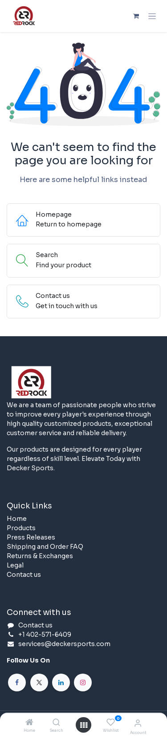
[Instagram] (83, 682)
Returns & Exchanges (40, 556)
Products (21, 528)
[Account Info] (138, 723)
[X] (39, 682)
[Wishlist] (110, 722)
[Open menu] (83, 725)
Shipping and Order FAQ (45, 547)
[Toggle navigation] (152, 16)
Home (17, 519)
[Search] (56, 723)
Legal (15, 565)
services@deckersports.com (64, 644)
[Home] (29, 723)
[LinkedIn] (61, 682)
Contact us (24, 575)
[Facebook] (17, 682)
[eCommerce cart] (136, 16)
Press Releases (31, 537)
